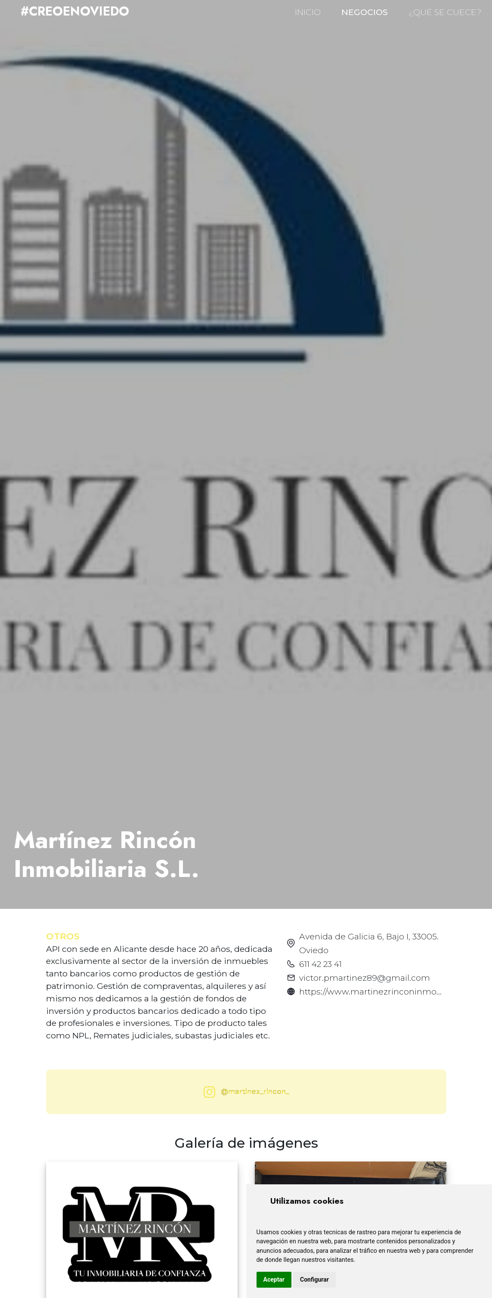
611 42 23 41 (320, 964)
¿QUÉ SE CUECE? (445, 12)
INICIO (308, 12)
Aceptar (274, 1279)
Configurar (314, 1279)
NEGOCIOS (364, 12)
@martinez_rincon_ (244, 1092)
